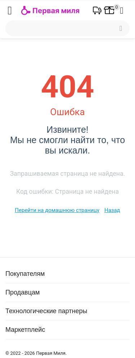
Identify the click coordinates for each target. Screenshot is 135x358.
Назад (112, 210)
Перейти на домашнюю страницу (57, 210)
